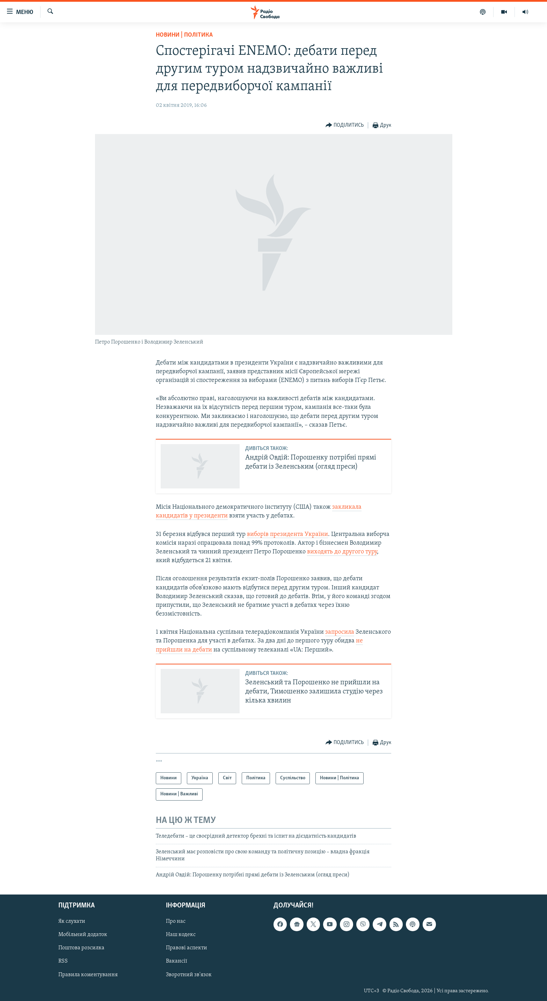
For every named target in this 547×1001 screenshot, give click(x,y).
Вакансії (176, 961)
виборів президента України (287, 534)
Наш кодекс (181, 935)
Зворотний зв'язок (189, 975)
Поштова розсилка (81, 948)
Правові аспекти (186, 948)
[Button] (345, 125)
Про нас (175, 922)
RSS (63, 961)
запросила (339, 632)
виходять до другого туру (342, 552)
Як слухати (71, 922)
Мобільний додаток (82, 935)
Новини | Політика (184, 35)
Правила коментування (88, 975)
